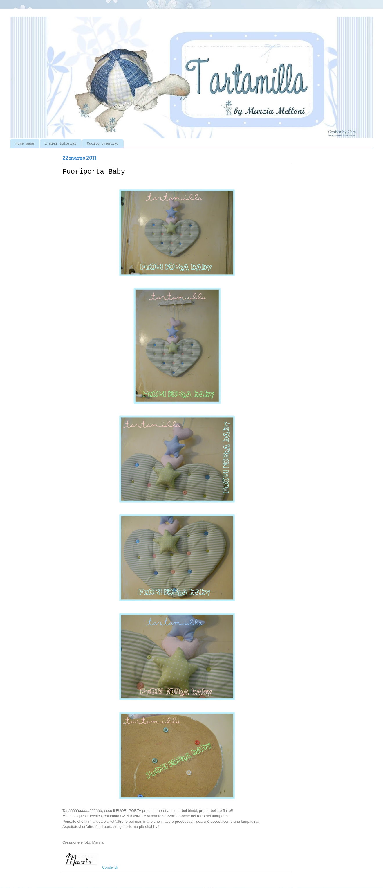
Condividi (110, 867)
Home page (24, 144)
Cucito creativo (102, 144)
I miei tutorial (60, 144)
